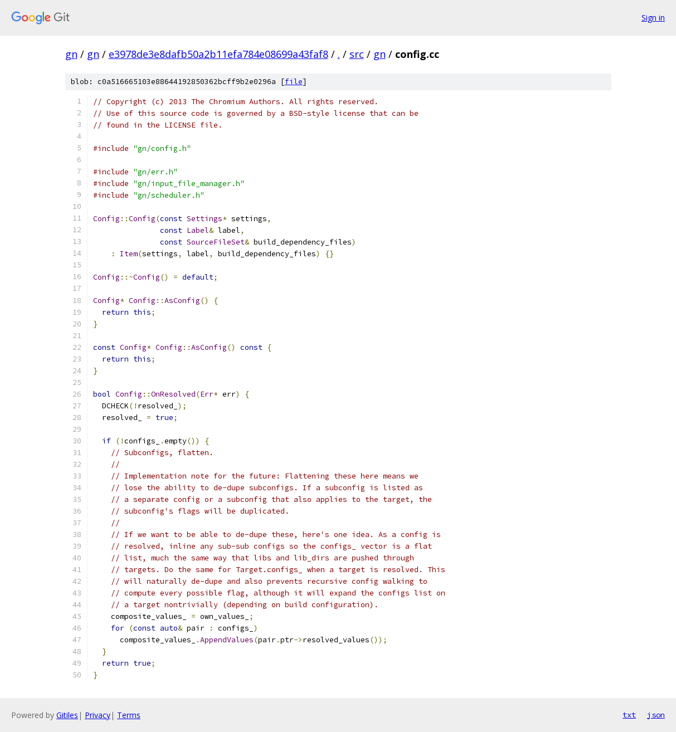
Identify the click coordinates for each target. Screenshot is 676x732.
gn (71, 54)
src (356, 54)
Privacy (97, 715)
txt (629, 715)
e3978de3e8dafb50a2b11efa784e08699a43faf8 (218, 54)
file (294, 81)
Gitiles (67, 715)
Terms (128, 715)
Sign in (653, 17)
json (656, 715)
